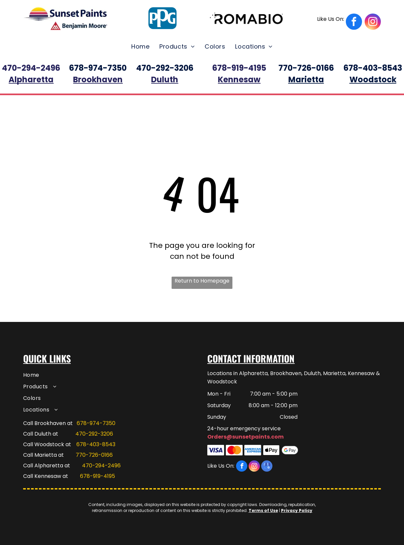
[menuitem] (140, 46)
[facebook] (339, 22)
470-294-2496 (101, 465)
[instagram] (373, 22)
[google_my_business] (266, 466)
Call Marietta (40, 455)
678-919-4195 (97, 476)
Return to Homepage (202, 281)
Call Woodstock (43, 444)
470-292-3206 (94, 434)
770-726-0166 (94, 455)
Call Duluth (37, 434)
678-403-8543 (95, 444)
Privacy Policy (296, 510)
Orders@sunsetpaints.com (245, 437)
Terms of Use (263, 510)
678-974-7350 (96, 423)
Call (28, 465)
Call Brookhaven (44, 423)
